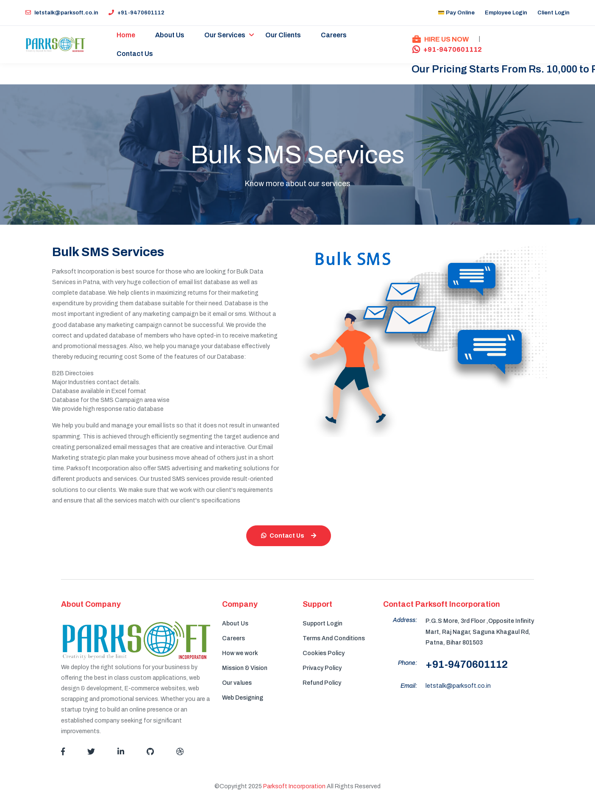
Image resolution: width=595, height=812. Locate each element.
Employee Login (506, 13)
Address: (405, 620)
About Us (170, 35)
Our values (237, 683)
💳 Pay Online (456, 13)
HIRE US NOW (440, 39)
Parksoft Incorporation (294, 786)
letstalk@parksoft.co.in (61, 13)
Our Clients (283, 35)
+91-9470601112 (136, 13)
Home (126, 35)
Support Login (322, 623)
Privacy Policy (322, 668)
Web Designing (242, 698)
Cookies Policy (324, 653)
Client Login (553, 13)
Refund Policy (322, 683)
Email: (408, 686)
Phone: (407, 663)
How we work (240, 653)
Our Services (225, 35)
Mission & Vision (244, 668)
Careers (334, 35)
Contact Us (135, 53)
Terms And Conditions (334, 638)
